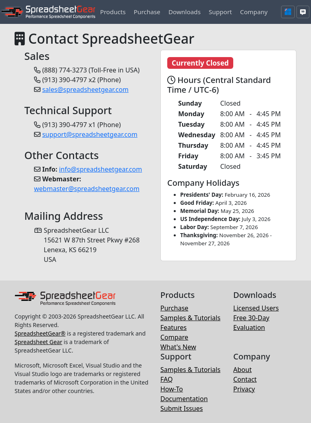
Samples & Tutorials (190, 317)
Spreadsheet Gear (38, 342)
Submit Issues (181, 408)
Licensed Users (256, 308)
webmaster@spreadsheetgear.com (86, 188)
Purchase (174, 308)
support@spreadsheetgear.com (89, 134)
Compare (174, 337)
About (242, 369)
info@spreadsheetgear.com (100, 169)
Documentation (184, 398)
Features (173, 327)
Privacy (244, 389)
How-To (171, 389)
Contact (245, 379)
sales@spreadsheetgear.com (85, 89)
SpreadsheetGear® (40, 333)
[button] (113, 12)
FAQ (166, 379)
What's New (178, 346)
